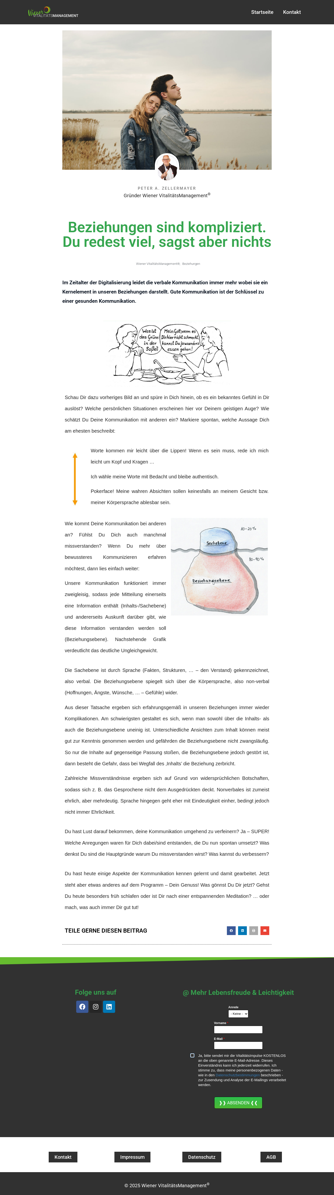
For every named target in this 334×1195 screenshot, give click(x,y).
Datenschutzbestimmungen (238, 1075)
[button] (231, 930)
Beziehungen (191, 264)
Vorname (221, 1023)
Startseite (262, 12)
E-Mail (219, 1038)
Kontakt (292, 12)
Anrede (233, 1007)
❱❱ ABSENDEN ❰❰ (238, 1102)
